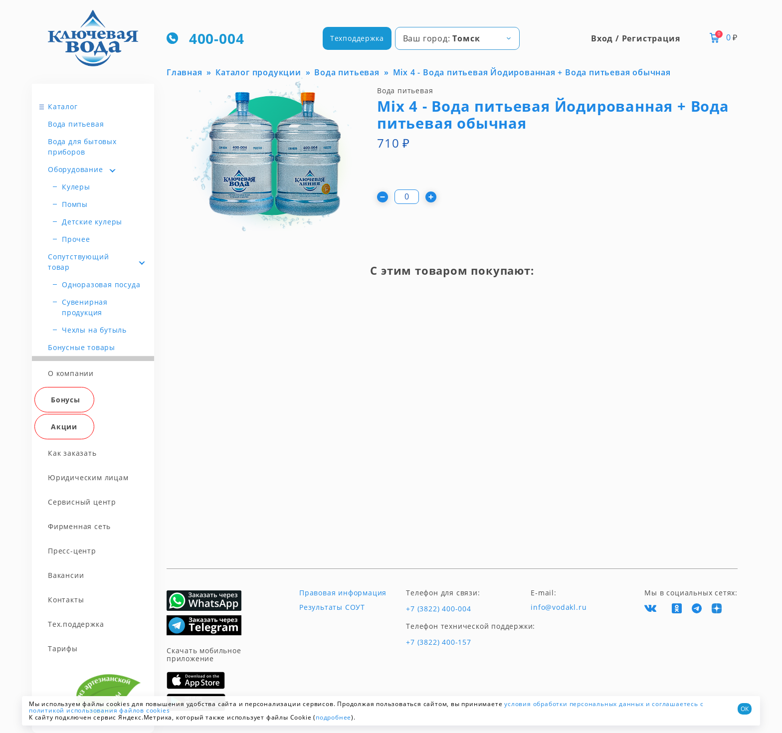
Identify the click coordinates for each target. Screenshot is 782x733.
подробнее (333, 717)
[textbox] (457, 38)
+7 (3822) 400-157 (438, 642)
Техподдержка (357, 38)
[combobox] (457, 38)
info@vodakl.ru (558, 607)
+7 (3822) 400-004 (438, 609)
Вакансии (66, 575)
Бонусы (65, 399)
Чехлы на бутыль (94, 330)
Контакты (66, 599)
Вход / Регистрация (635, 38)
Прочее (76, 239)
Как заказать (72, 453)
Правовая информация (343, 593)
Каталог (63, 106)
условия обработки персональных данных (574, 704)
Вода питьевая (76, 124)
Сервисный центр (82, 502)
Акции (64, 426)
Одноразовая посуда (101, 284)
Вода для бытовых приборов (82, 147)
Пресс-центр (72, 550)
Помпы (75, 204)
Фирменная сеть (79, 526)
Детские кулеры (92, 221)
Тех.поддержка (76, 624)
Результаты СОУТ (332, 607)
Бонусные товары (81, 347)
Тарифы (63, 648)
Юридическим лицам (88, 477)
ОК (745, 709)
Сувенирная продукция (85, 307)
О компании (71, 373)
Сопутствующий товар (78, 262)
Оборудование (75, 169)
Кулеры (76, 186)
